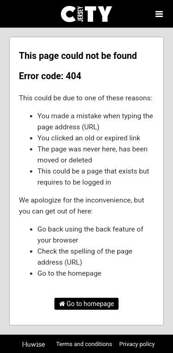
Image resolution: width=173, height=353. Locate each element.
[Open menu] (159, 14)
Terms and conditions (84, 344)
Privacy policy (137, 344)
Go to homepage (86, 303)
